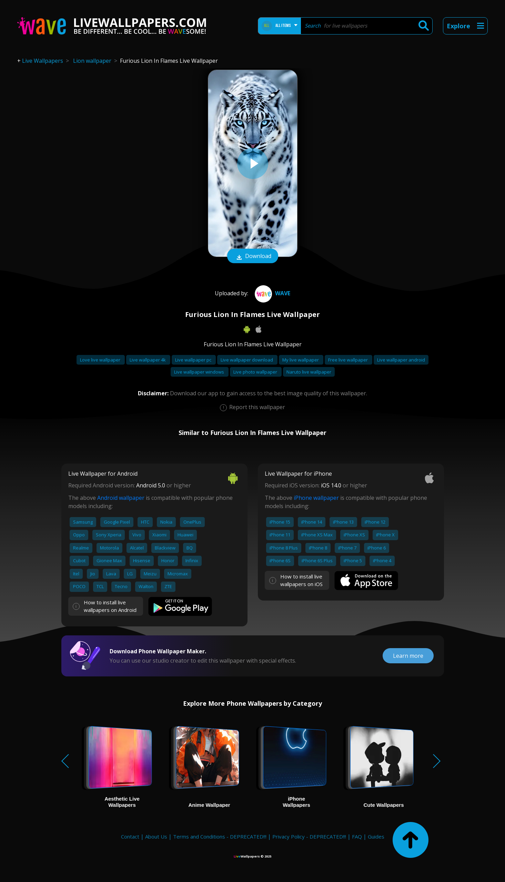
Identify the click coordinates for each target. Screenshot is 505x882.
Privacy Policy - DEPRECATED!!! (309, 836)
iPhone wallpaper (316, 498)
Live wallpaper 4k (148, 360)
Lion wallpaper (92, 61)
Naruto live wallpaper (308, 372)
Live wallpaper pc (193, 360)
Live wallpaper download (247, 360)
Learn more (408, 656)
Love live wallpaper (100, 360)
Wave (271, 293)
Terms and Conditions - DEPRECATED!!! (219, 836)
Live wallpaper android (401, 360)
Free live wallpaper (348, 360)
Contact (130, 836)
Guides (376, 836)
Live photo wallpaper (255, 372)
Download (252, 256)
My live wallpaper (301, 360)
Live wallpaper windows (199, 372)
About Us (156, 836)
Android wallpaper (120, 498)
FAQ (357, 836)
